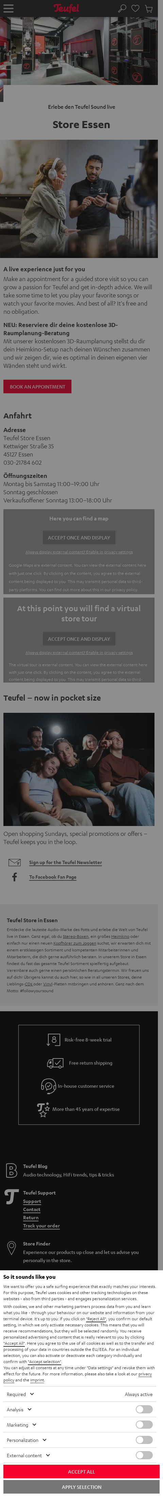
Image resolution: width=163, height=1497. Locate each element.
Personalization (22, 1440)
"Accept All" (14, 1343)
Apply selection (81, 1487)
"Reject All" (96, 1318)
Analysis (15, 1409)
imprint (37, 1379)
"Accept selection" (44, 1361)
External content (24, 1455)
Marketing (17, 1425)
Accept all (81, 1471)
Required (16, 1394)
